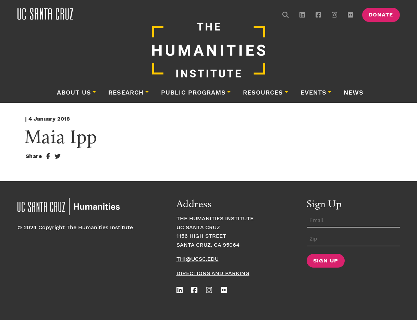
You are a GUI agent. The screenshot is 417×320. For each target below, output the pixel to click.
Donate (381, 15)
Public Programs (193, 93)
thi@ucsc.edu (197, 259)
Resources (263, 93)
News (354, 93)
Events (314, 93)
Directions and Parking (212, 273)
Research (126, 93)
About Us (74, 93)
